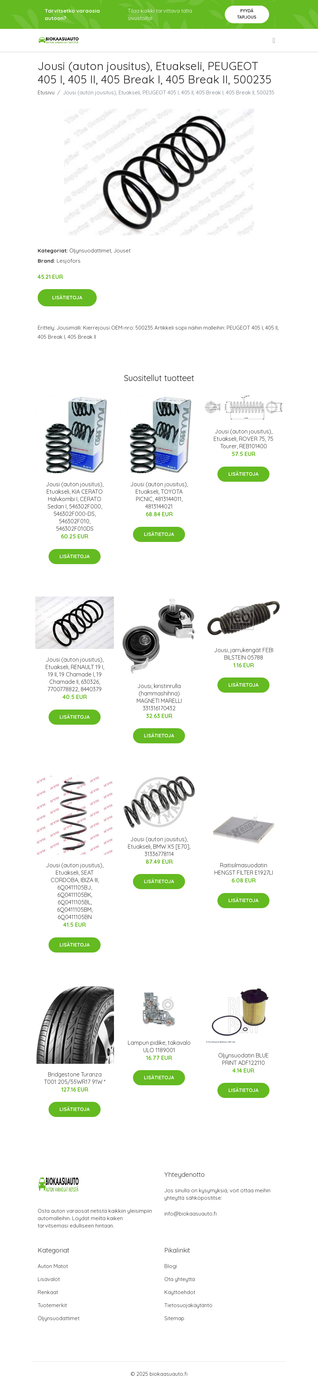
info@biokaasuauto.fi (190, 1213)
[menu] (274, 40)
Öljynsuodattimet (90, 250)
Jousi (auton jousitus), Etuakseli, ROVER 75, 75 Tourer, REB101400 (243, 439)
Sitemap (174, 1318)
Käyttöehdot (179, 1292)
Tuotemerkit (52, 1305)
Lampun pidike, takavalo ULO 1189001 (159, 1046)
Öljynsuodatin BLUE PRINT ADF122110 (243, 1059)
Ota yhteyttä (179, 1279)
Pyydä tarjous (246, 14)
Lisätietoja (67, 297)
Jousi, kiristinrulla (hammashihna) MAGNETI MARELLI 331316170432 (159, 697)
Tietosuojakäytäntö (188, 1305)
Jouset (122, 250)
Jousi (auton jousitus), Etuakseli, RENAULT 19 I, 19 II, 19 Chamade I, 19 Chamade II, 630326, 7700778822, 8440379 (74, 674)
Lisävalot (49, 1279)
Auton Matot (53, 1266)
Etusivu (46, 92)
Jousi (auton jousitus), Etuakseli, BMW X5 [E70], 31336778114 (159, 846)
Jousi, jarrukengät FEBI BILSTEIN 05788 (243, 654)
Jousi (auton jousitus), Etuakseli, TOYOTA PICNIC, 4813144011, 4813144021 (159, 495)
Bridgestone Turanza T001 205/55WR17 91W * (75, 1078)
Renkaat (48, 1292)
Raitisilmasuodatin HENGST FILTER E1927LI (243, 869)
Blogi (170, 1266)
